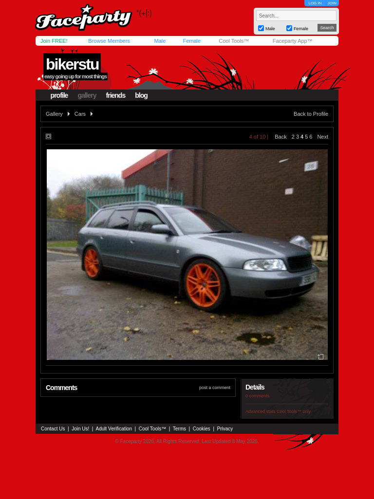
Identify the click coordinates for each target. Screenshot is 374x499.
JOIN (332, 3)
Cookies (201, 428)
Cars (80, 114)
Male (160, 41)
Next (322, 137)
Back (280, 137)
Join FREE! (54, 41)
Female (192, 41)
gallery (86, 95)
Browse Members (109, 41)
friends (116, 95)
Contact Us (53, 428)
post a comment (214, 387)
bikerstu (72, 64)
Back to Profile (311, 114)
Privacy (225, 428)
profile (59, 95)
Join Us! (80, 428)
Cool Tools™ (234, 41)
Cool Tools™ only (294, 411)
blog (141, 95)
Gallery (54, 114)
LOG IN (314, 3)
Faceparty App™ (293, 41)
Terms (179, 428)
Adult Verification (113, 428)
